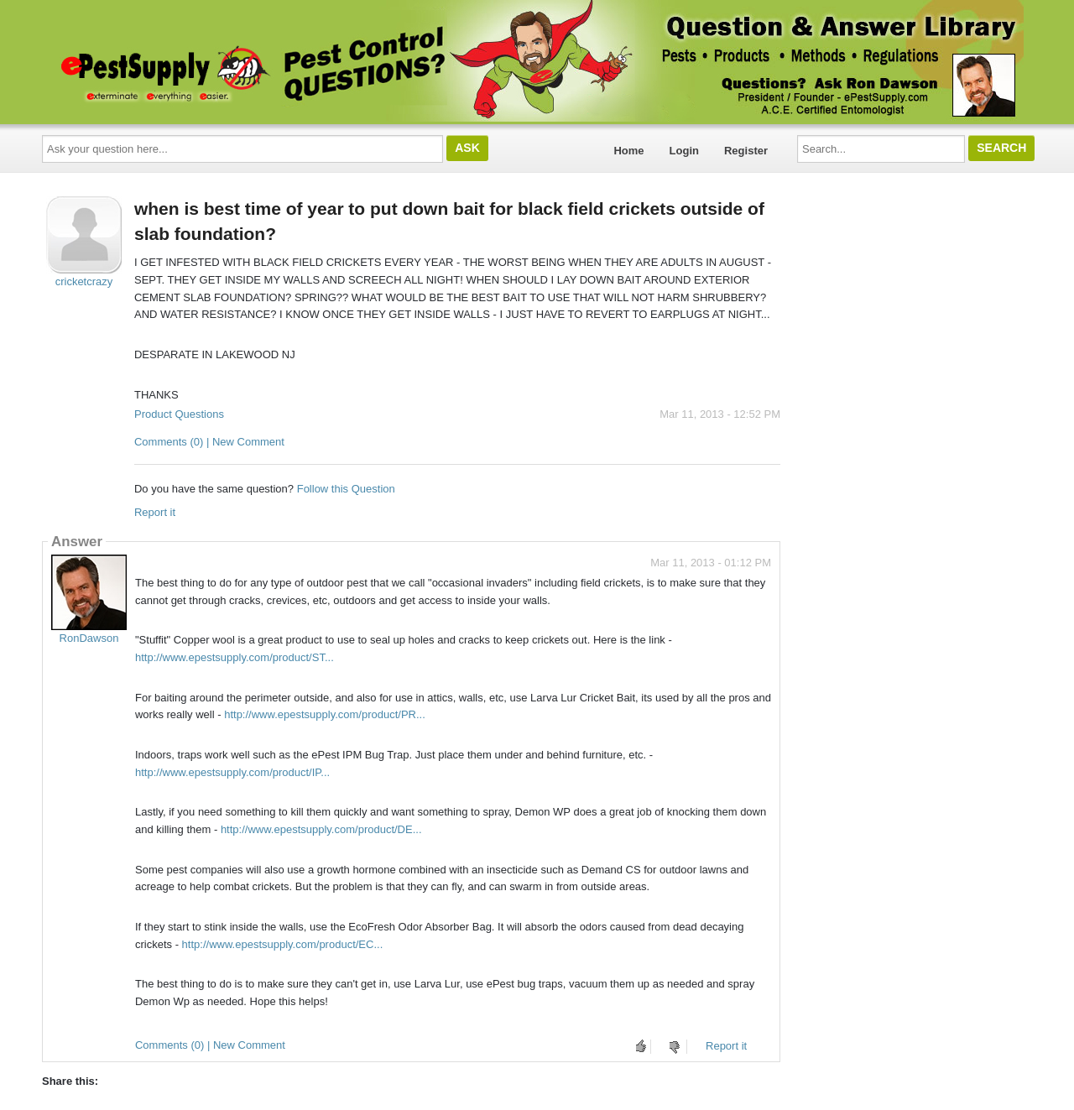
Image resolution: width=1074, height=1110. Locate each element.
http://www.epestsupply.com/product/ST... (234, 657)
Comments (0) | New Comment (209, 441)
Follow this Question (346, 488)
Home (628, 150)
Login (684, 150)
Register (746, 150)
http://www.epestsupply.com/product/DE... (321, 829)
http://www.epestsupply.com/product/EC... (282, 944)
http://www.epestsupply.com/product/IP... (232, 772)
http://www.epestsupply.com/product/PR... (324, 714)
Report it (154, 512)
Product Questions (179, 414)
